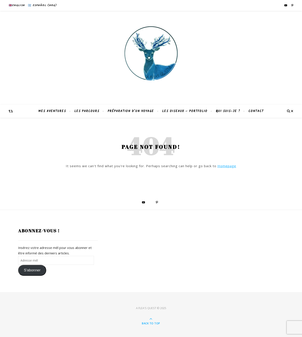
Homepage (226, 166)
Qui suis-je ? (228, 111)
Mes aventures (52, 111)
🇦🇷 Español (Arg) (42, 5)
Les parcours (86, 111)
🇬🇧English (17, 5)
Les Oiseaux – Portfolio (184, 111)
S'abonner (32, 270)
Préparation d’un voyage (131, 111)
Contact (256, 111)
